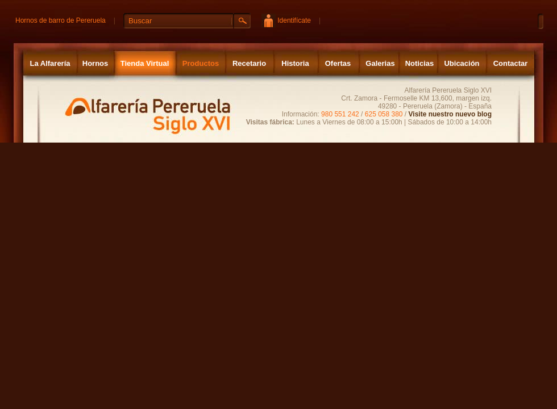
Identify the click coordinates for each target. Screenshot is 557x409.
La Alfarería (50, 63)
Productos (200, 63)
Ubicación (461, 63)
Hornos (95, 63)
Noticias (419, 63)
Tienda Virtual (144, 63)
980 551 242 (340, 114)
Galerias (379, 63)
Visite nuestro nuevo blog (450, 114)
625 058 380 (384, 114)
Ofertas (338, 63)
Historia (295, 63)
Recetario (249, 63)
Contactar (510, 63)
